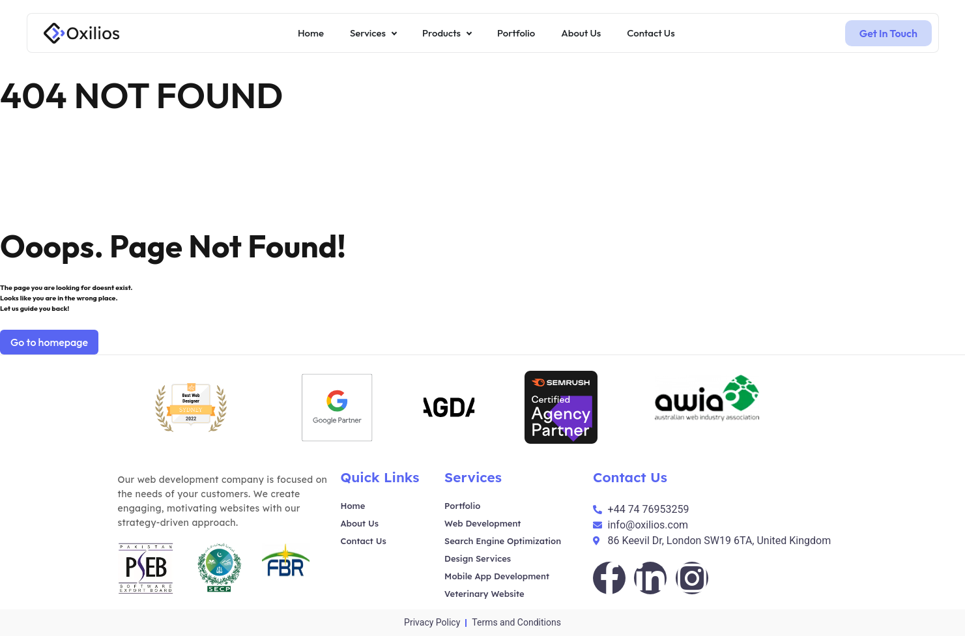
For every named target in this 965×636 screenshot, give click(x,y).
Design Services (477, 558)
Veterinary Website (484, 593)
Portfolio (462, 505)
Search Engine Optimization (502, 541)
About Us (360, 523)
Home (353, 505)
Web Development (482, 523)
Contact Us (363, 541)
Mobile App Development (496, 576)
